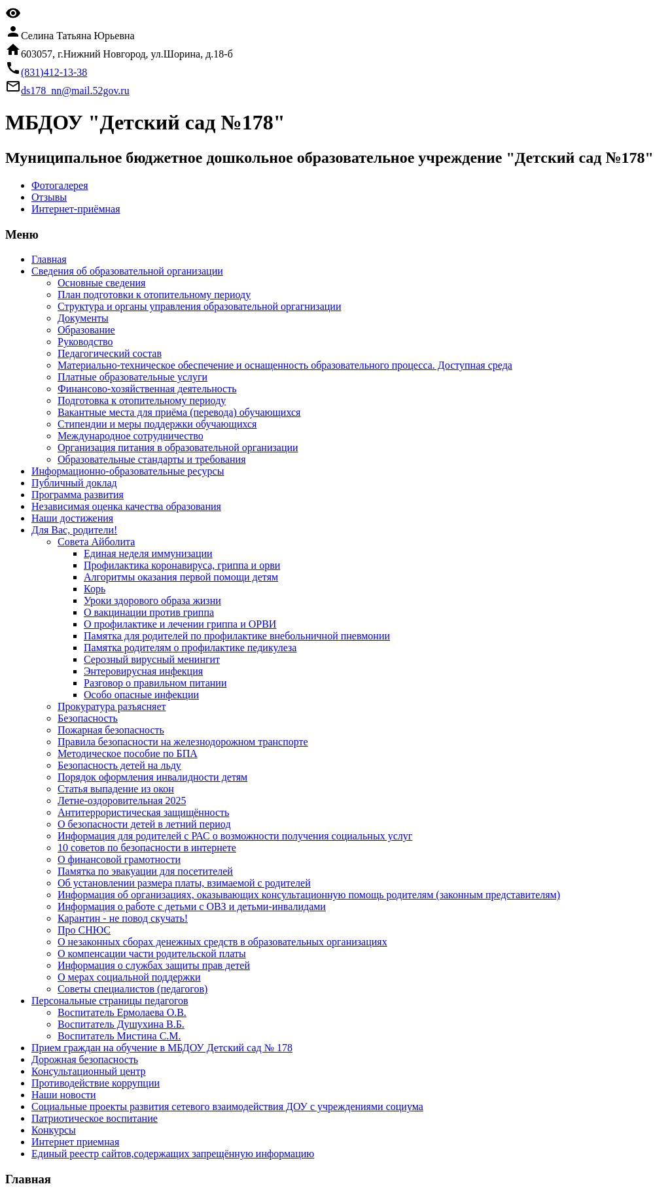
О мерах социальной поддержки (129, 977)
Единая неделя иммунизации (148, 553)
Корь (94, 588)
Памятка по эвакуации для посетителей (145, 871)
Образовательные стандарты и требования (152, 459)
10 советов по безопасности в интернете (147, 847)
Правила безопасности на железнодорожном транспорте (183, 741)
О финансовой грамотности (119, 859)
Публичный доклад (74, 482)
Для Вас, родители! (74, 529)
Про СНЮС (84, 930)
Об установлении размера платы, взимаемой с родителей (184, 882)
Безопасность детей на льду (119, 765)
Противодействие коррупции (95, 1083)
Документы (83, 318)
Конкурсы (53, 1130)
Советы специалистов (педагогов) (132, 988)
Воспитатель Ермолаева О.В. (122, 1012)
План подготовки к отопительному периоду (154, 294)
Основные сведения (101, 282)
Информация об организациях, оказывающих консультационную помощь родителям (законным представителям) (309, 894)
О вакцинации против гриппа (149, 612)
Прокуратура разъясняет (112, 706)
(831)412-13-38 (54, 72)
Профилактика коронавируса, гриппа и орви (182, 565)
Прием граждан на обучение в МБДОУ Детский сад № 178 (161, 1047)
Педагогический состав (110, 353)
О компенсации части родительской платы (152, 953)
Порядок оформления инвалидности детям (152, 777)
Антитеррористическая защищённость (143, 812)
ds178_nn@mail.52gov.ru (75, 90)
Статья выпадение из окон (116, 788)
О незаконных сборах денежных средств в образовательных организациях (222, 941)
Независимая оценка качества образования (126, 506)
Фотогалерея (59, 185)
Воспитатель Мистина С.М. (119, 1035)
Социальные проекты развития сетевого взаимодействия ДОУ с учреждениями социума (227, 1106)
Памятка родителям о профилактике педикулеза (190, 647)
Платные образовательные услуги (132, 376)
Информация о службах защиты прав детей (154, 965)
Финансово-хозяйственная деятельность (147, 388)
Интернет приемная (75, 1141)
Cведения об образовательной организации (127, 271)
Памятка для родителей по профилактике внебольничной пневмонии (237, 635)
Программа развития (77, 494)
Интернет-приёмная (75, 208)
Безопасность (88, 718)
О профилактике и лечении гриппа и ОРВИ (180, 624)
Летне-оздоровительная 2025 (122, 800)
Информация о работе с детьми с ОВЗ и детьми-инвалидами (192, 906)
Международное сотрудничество (130, 435)
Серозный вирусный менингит (152, 659)
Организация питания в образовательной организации (178, 447)
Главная (49, 259)
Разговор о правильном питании (155, 682)
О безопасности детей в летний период (144, 824)
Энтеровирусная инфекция (143, 671)
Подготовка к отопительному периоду (142, 400)
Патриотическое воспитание (94, 1118)
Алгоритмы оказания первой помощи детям (181, 577)
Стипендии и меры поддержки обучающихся (157, 424)
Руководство (85, 341)
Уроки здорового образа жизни (152, 600)
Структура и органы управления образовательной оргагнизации (199, 306)
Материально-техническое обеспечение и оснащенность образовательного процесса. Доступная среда (285, 365)
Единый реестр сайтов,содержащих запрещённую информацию (172, 1153)
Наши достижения (72, 518)
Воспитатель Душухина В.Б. (121, 1024)
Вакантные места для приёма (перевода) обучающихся (179, 412)
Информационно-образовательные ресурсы (127, 471)
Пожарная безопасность (111, 729)
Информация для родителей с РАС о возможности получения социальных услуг (235, 835)
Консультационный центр (88, 1071)
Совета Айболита (96, 541)
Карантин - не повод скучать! (123, 918)
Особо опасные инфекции (141, 694)
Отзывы (49, 197)
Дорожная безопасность (84, 1059)
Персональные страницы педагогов (109, 1000)
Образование (86, 329)
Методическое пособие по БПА (128, 753)
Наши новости (63, 1094)
